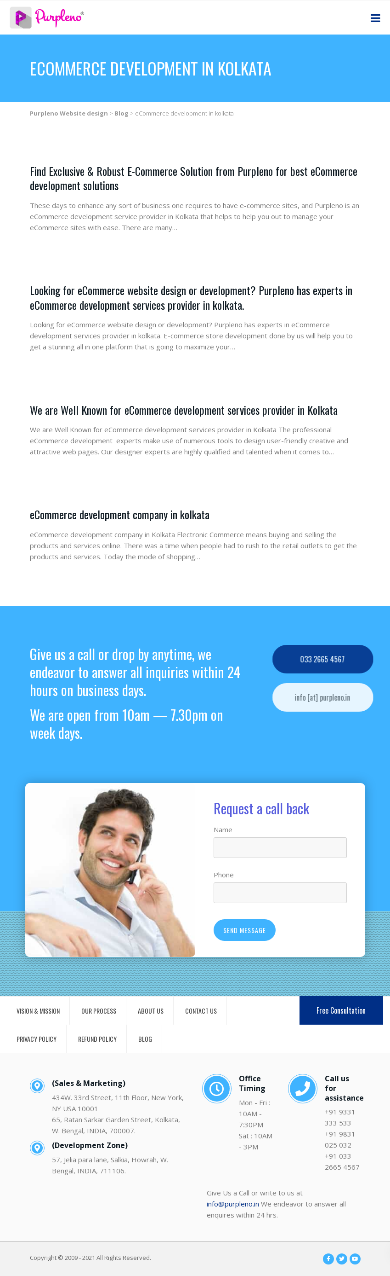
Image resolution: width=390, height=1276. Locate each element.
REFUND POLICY (97, 1039)
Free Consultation (341, 1010)
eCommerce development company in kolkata (119, 514)
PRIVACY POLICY (37, 1039)
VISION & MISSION (38, 1010)
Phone (224, 874)
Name (223, 829)
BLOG (145, 1039)
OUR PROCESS (98, 1010)
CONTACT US (201, 1010)
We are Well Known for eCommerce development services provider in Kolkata (184, 409)
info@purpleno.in (233, 1203)
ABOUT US (151, 1010)
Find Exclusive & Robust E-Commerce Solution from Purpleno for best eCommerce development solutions (193, 177)
